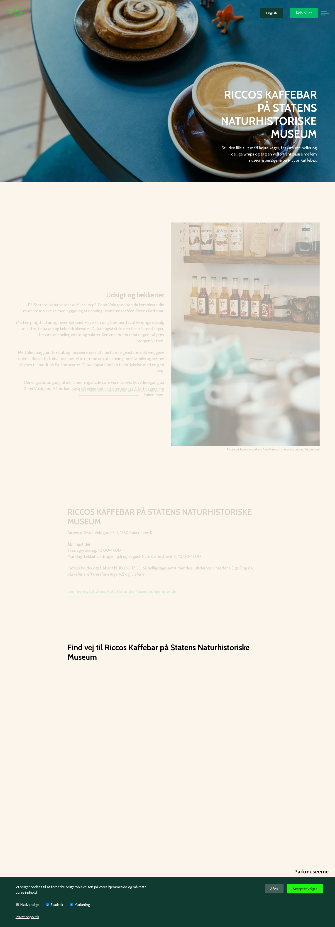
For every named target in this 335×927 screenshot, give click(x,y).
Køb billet (304, 12)
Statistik (57, 904)
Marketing (82, 904)
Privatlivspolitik (27, 917)
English (271, 13)
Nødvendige (29, 904)
